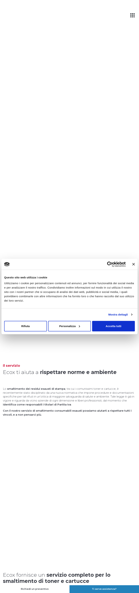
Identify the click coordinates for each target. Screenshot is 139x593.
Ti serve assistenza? (104, 589)
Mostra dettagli (118, 314)
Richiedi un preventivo (35, 589)
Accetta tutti (113, 325)
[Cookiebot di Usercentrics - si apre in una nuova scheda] (110, 264)
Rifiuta (25, 325)
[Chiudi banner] (133, 264)
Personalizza (69, 325)
